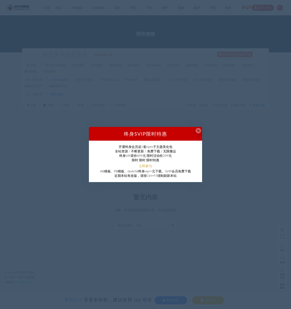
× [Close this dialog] (198, 130)
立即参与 (145, 166)
